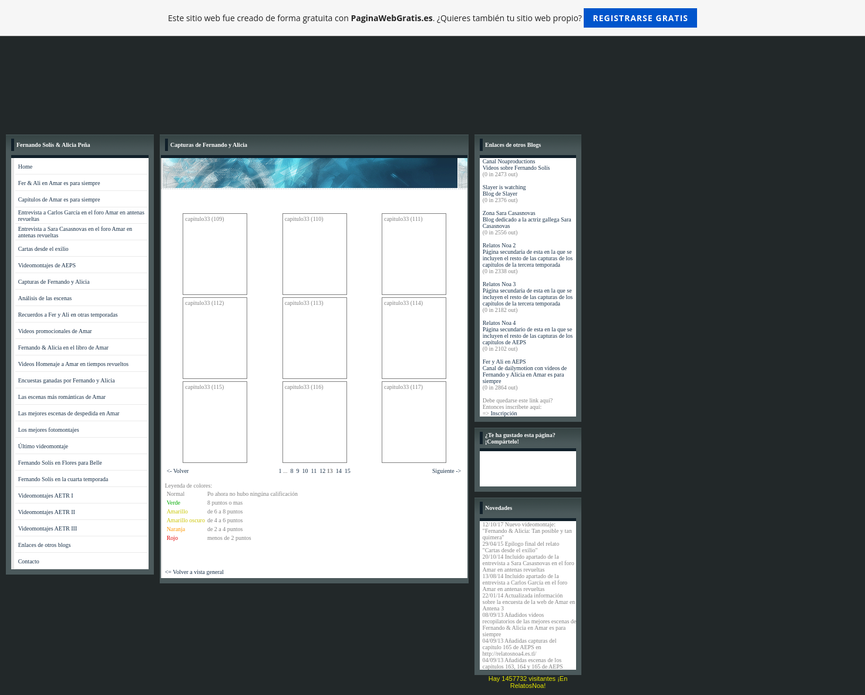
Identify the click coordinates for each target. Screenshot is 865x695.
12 (322, 471)
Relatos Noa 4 (499, 323)
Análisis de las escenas (45, 298)
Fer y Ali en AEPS (504, 361)
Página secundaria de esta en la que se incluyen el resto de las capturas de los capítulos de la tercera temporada (528, 258)
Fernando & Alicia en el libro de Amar (63, 347)
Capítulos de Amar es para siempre (59, 199)
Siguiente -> (446, 471)
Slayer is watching (504, 187)
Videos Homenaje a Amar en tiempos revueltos (73, 364)
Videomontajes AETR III (48, 528)
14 (339, 471)
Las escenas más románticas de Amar (62, 397)
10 (305, 471)
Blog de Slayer (500, 193)
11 (314, 471)
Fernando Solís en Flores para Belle (60, 462)
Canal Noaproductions (509, 161)
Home (25, 166)
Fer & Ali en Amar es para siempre (59, 183)
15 (348, 471)
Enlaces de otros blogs (44, 545)
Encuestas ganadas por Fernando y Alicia (66, 380)
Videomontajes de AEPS (47, 265)
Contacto (28, 561)
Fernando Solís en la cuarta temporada (63, 479)
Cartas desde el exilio (43, 249)
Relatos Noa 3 (499, 284)
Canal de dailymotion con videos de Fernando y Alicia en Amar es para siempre (525, 374)
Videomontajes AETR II (46, 512)
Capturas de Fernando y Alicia (54, 281)
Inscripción (503, 413)
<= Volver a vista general (194, 572)
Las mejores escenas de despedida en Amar (69, 413)
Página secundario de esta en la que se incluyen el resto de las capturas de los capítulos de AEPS (528, 335)
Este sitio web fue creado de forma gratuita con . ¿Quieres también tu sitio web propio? (432, 18)
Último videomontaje (43, 446)
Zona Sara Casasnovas (509, 213)
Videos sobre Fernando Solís (516, 167)
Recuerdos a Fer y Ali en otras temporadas (68, 314)
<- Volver (178, 471)
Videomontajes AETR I (45, 495)
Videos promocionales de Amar (55, 331)
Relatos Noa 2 (499, 245)
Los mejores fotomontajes (48, 430)
